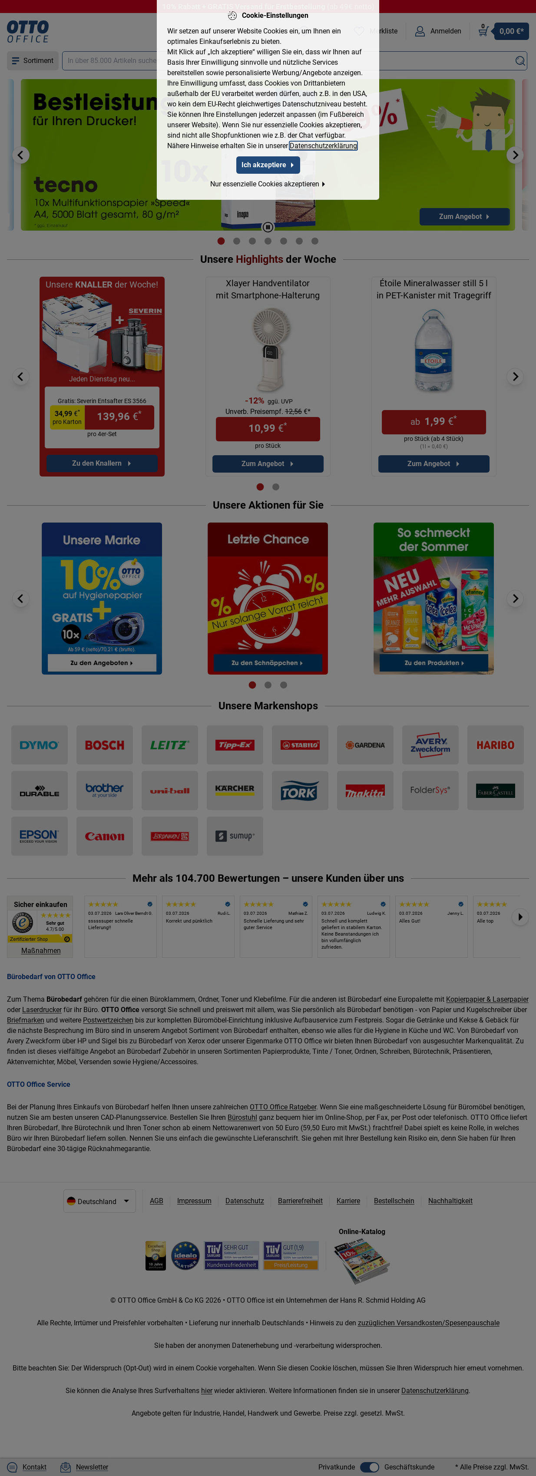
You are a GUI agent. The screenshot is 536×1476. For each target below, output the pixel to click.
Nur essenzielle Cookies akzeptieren (268, 183)
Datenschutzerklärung (323, 145)
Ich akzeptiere (268, 164)
